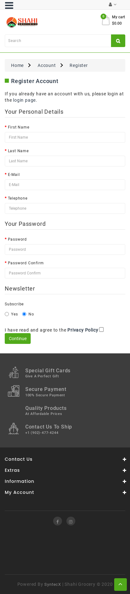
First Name (18, 127)
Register (79, 65)
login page (24, 100)
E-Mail (14, 174)
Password (17, 239)
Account (47, 65)
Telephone (18, 198)
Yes (11, 314)
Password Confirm (26, 263)
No (28, 314)
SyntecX (52, 584)
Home (17, 65)
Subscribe (14, 304)
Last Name (18, 151)
